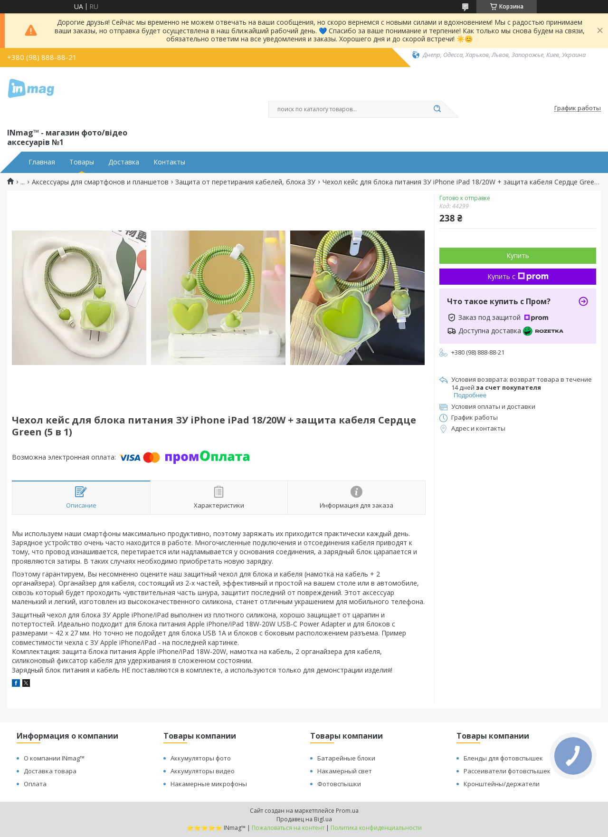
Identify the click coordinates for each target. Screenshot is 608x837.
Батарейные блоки (346, 758)
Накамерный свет (344, 771)
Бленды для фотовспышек (503, 758)
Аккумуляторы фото (201, 758)
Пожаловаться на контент (288, 828)
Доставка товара (50, 771)
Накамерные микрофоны (209, 783)
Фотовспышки (339, 783)
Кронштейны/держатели (502, 783)
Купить (517, 255)
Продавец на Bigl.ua (304, 819)
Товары (81, 162)
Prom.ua (347, 811)
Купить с (518, 276)
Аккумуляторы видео (203, 771)
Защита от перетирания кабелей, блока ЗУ (245, 182)
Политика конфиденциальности (376, 828)
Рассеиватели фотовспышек (507, 771)
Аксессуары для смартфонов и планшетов (100, 182)
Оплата (35, 783)
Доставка (123, 162)
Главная (41, 162)
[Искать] (437, 109)
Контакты (169, 162)
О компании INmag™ (54, 758)
